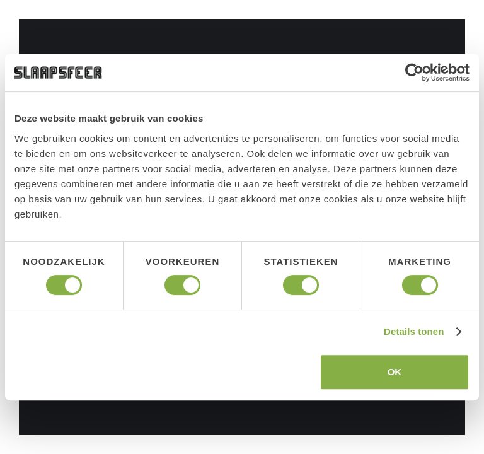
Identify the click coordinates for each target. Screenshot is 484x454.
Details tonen (414, 331)
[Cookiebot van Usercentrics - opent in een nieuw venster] (414, 72)
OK (395, 371)
